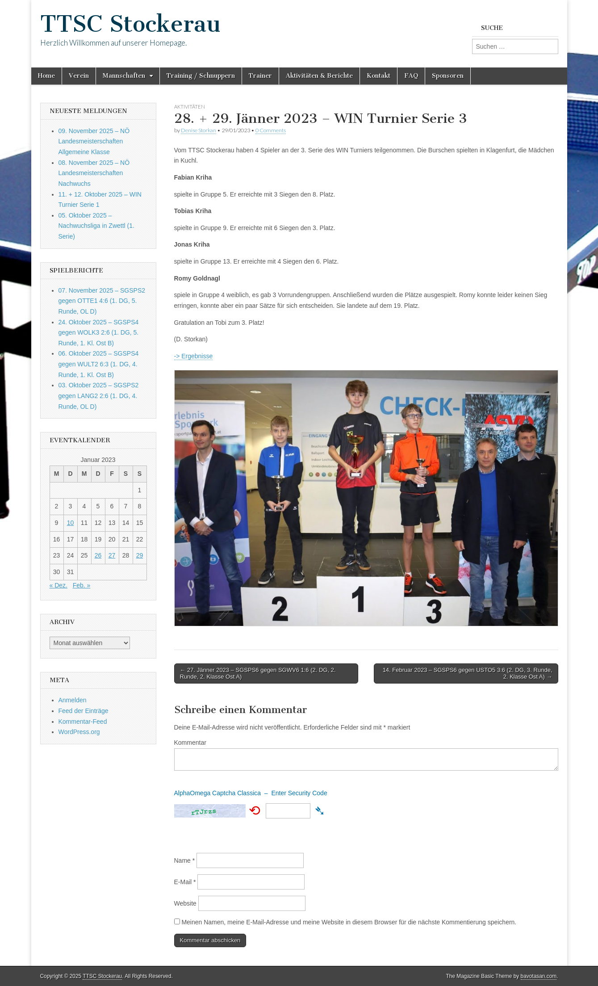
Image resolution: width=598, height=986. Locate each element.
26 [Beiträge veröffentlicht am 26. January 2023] (98, 555)
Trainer (260, 76)
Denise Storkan (198, 130)
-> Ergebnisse (193, 356)
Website (185, 903)
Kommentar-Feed (83, 721)
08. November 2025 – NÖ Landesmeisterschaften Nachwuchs (94, 173)
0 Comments (270, 130)
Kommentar (190, 742)
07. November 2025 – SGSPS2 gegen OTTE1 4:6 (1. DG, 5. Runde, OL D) (102, 301)
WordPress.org (79, 731)
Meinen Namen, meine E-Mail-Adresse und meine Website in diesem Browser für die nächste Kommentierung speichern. (348, 922)
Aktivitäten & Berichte (319, 76)
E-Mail (185, 881)
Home (46, 76)
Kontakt (378, 76)
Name (184, 860)
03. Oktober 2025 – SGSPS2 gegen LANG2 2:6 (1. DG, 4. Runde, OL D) (99, 396)
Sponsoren (448, 76)
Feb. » (82, 585)
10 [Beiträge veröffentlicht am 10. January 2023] (70, 522)
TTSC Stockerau (130, 24)
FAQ (411, 76)
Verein (79, 76)
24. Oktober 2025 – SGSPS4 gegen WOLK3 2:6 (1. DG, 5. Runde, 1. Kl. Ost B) (99, 333)
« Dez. (58, 585)
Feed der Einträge (84, 710)
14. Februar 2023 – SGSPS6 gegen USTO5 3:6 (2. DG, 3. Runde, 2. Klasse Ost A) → (467, 673)
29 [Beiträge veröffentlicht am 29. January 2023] (139, 555)
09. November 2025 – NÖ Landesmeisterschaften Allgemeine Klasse (94, 141)
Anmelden (73, 700)
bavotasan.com (539, 976)
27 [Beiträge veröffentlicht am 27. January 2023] (112, 555)
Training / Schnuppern (201, 76)
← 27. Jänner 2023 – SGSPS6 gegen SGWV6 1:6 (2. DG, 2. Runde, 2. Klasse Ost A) (258, 673)
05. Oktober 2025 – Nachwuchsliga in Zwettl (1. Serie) (96, 226)
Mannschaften (124, 76)
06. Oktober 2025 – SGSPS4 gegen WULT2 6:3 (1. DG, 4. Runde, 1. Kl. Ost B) (99, 364)
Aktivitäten (189, 106)
